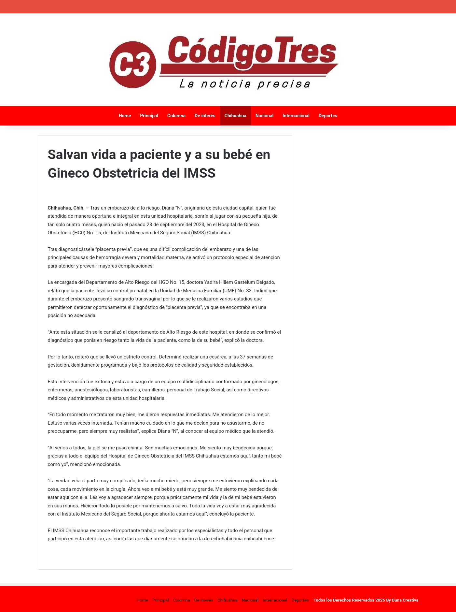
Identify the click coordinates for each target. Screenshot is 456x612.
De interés (205, 115)
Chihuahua (235, 115)
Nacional (264, 115)
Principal (149, 115)
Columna (176, 115)
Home (125, 115)
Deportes (328, 115)
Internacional (296, 115)
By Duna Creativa (402, 600)
